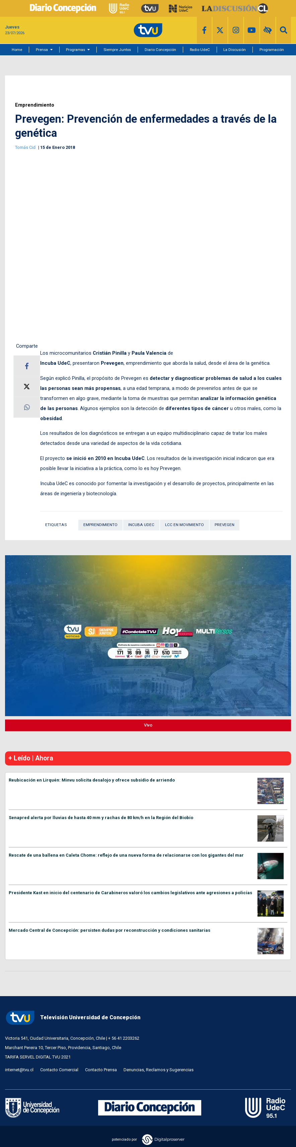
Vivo (148, 725)
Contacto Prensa (101, 1069)
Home (17, 49)
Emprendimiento (34, 105)
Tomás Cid (25, 147)
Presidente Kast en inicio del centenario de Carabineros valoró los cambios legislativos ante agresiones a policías (130, 892)
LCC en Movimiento (184, 524)
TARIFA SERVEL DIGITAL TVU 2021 (38, 1056)
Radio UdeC (200, 49)
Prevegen (224, 524)
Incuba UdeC (141, 524)
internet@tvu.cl (19, 1069)
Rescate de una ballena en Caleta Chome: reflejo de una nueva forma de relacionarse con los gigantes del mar (126, 855)
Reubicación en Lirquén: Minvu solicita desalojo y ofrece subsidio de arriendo (92, 780)
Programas (75, 49)
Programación (272, 49)
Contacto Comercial (59, 1069)
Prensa (42, 49)
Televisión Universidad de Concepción (72, 1018)
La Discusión (234, 49)
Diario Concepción (160, 49)
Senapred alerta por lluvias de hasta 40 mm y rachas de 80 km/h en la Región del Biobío (101, 817)
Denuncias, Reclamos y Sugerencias (159, 1069)
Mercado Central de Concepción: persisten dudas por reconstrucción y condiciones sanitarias (109, 930)
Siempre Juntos (117, 49)
